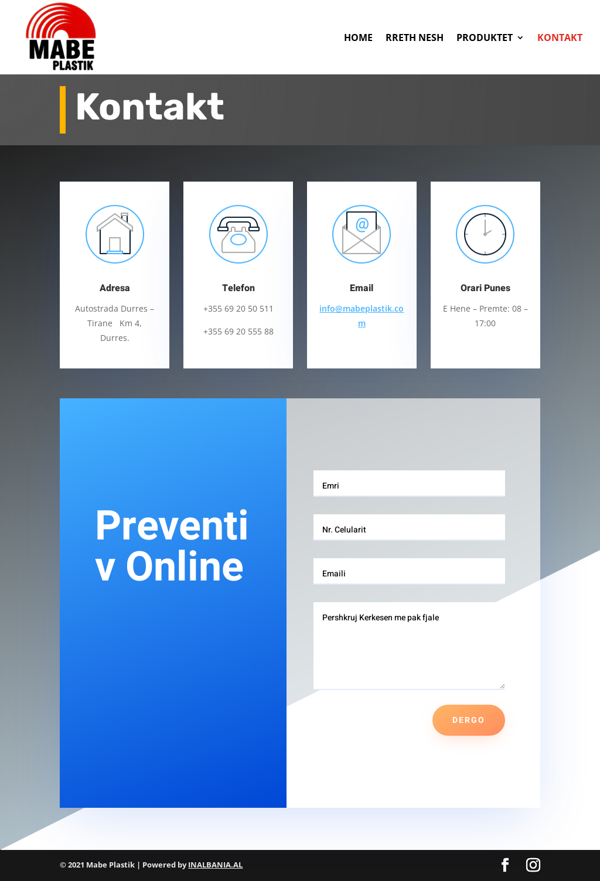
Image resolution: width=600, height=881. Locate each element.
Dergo (468, 720)
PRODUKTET (484, 37)
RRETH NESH (415, 37)
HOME (358, 37)
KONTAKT (559, 37)
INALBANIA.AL (215, 864)
